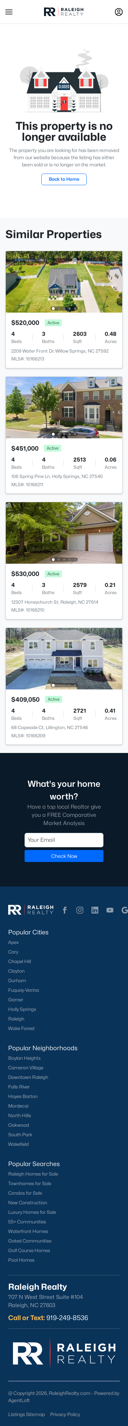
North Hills (19, 1115)
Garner (15, 999)
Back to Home (64, 179)
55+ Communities (27, 1221)
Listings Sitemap (26, 1414)
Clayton (16, 971)
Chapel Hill (19, 961)
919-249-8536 (67, 1318)
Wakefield (18, 1144)
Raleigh (16, 1018)
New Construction (27, 1202)
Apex (13, 942)
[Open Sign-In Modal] (118, 11)
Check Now (64, 856)
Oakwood (18, 1125)
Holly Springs (22, 1009)
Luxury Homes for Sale (32, 1212)
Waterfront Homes (28, 1231)
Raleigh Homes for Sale (33, 1174)
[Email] (64, 840)
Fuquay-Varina (23, 990)
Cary (13, 952)
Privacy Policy (65, 1414)
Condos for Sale (25, 1193)
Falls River (19, 1086)
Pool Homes (21, 1260)
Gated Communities (30, 1241)
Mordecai (18, 1106)
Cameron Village (25, 1067)
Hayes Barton (23, 1096)
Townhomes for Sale (29, 1183)
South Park (20, 1134)
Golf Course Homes (29, 1250)
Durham (17, 980)
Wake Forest (21, 1028)
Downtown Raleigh (28, 1077)
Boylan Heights (24, 1058)
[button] (9, 12)
